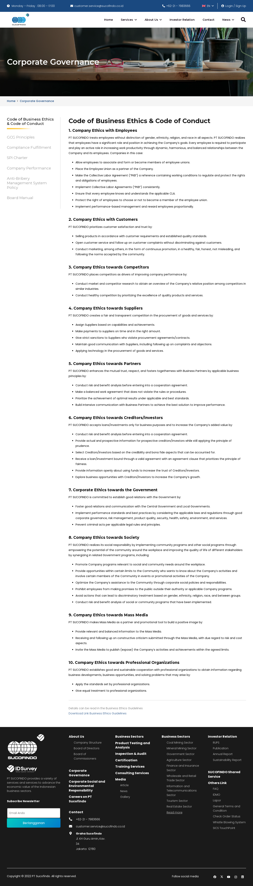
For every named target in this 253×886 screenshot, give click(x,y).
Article (124, 785)
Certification (126, 760)
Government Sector (180, 754)
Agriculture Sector (179, 760)
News (123, 791)
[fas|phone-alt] (72, 819)
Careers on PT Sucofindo (80, 798)
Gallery (125, 797)
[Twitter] (221, 877)
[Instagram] (235, 877)
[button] (207, 6)
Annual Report (223, 754)
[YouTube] (228, 877)
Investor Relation (222, 736)
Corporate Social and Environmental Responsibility (87, 786)
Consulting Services (132, 773)
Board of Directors (86, 748)
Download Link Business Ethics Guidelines (97, 713)
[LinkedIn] (242, 877)
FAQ (215, 789)
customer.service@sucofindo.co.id (100, 826)
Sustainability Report (227, 760)
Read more (174, 812)
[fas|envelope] (72, 826)
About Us (76, 736)
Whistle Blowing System (229, 822)
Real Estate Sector (179, 806)
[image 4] (20, 20)
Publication (220, 748)
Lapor (217, 800)
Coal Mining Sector (180, 743)
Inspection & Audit (130, 753)
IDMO (216, 795)
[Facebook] (214, 877)
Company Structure (88, 743)
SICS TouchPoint (224, 828)
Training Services (129, 766)
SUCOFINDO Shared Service (224, 774)
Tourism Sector (177, 801)
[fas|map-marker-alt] (72, 833)
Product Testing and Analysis (132, 745)
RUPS (216, 743)
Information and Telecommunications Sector (182, 790)
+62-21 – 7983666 (88, 819)
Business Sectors (129, 736)
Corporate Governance (79, 772)
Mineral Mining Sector (181, 748)
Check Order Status (226, 816)
